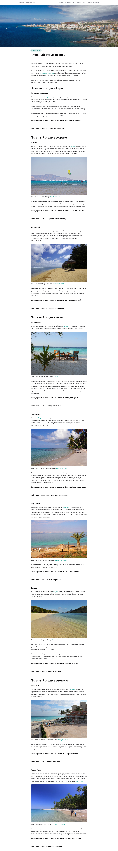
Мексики (73, 689)
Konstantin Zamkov (56, 197)
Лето (74, 2)
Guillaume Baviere (61, 560)
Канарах (47, 97)
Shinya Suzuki (63, 740)
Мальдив (66, 326)
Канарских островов (47, 73)
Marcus (57, 376)
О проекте (68, 2)
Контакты (96, 2)
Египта (73, 146)
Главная (60, 2)
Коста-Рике (79, 781)
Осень (79, 2)
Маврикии (40, 231)
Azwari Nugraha (61, 468)
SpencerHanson (60, 824)
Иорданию (65, 507)
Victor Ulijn (55, 640)
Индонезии (42, 418)
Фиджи (55, 592)
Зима (84, 2)
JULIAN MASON (59, 284)
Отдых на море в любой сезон (27, 2)
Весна (90, 2)
